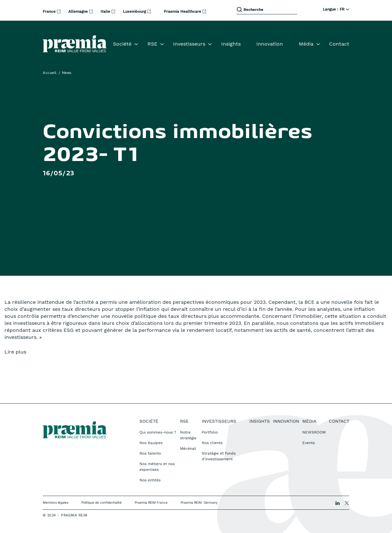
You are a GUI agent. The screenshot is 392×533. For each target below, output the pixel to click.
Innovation (269, 44)
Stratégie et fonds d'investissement (219, 456)
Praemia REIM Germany (199, 502)
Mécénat (188, 448)
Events (308, 443)
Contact (339, 44)
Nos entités (150, 480)
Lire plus (15, 352)
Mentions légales (55, 502)
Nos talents (150, 453)
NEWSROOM (314, 432)
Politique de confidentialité (101, 502)
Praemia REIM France (151, 502)
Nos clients (212, 443)
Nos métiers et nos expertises (157, 467)
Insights (231, 44)
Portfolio (210, 432)
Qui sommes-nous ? (157, 432)
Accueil (50, 73)
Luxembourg (135, 11)
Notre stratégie (188, 435)
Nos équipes (150, 443)
